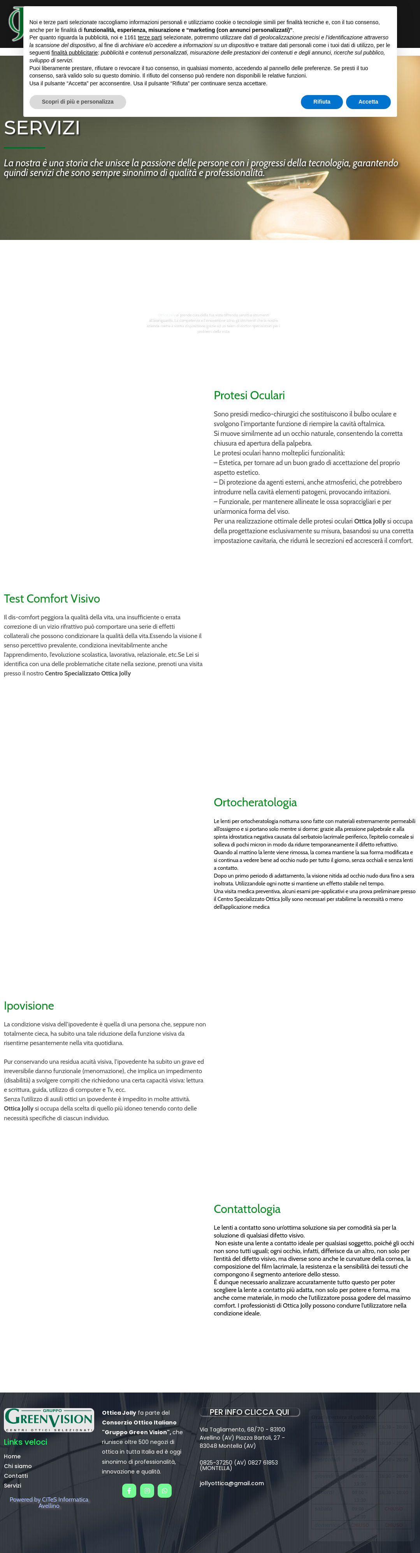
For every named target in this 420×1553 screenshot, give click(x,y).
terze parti (150, 37)
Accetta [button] (368, 102)
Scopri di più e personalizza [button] (78, 102)
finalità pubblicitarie (74, 52)
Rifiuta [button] (321, 102)
